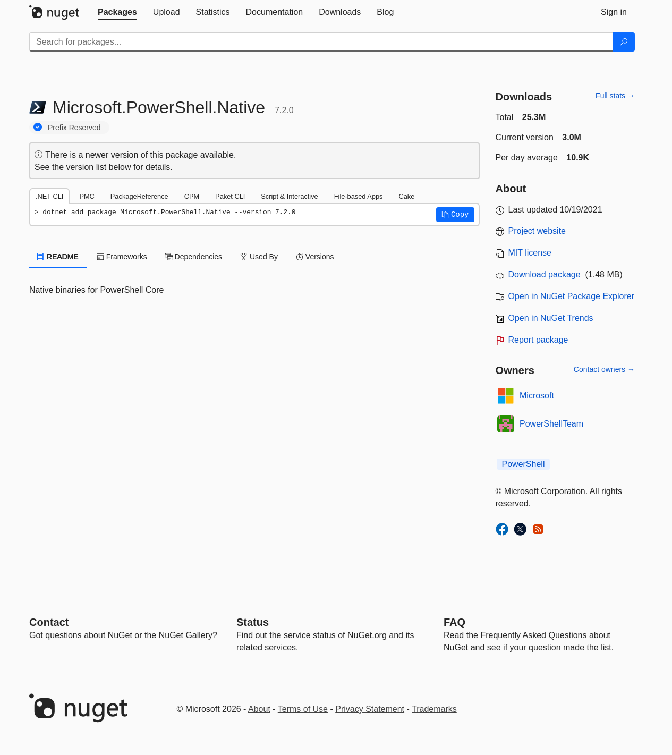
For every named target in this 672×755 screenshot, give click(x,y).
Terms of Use (303, 709)
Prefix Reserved (74, 127)
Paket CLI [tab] (230, 196)
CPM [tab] (191, 196)
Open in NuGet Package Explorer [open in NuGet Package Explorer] (571, 296)
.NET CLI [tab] (49, 196)
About (259, 709)
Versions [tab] (315, 256)
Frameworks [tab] (122, 256)
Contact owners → (604, 369)
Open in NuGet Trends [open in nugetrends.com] (550, 318)
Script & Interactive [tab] (289, 196)
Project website (537, 230)
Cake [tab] (406, 196)
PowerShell (523, 464)
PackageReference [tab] (139, 196)
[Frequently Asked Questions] (454, 622)
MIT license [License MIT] (530, 252)
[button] (455, 214)
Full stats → (615, 95)
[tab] (117, 12)
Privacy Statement (369, 709)
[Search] (624, 42)
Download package (544, 274)
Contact (49, 622)
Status (252, 622)
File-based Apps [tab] (358, 196)
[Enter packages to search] (321, 42)
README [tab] (58, 256)
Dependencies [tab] (193, 256)
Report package (538, 339)
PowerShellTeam (551, 423)
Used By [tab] (259, 256)
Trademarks (434, 709)
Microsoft (537, 395)
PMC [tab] (86, 196)
